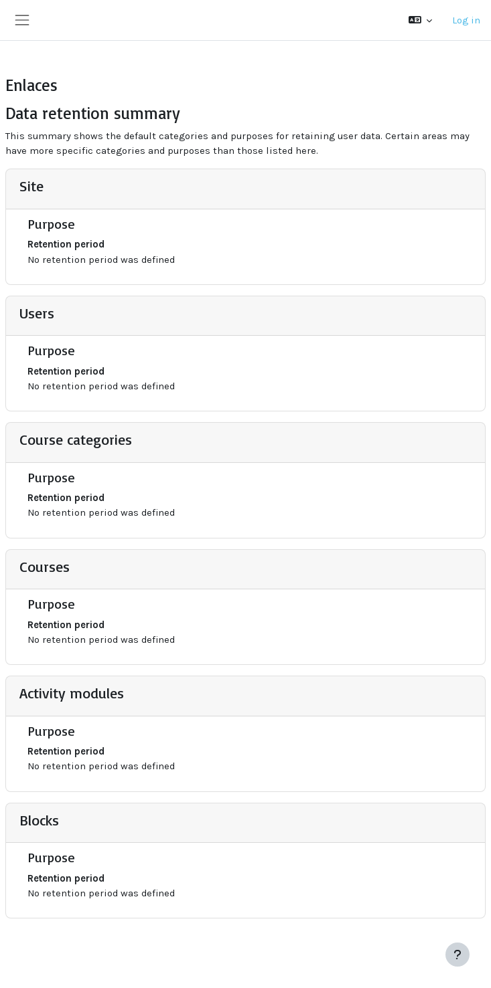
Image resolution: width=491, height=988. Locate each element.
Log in (466, 20)
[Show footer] (457, 955)
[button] (420, 20)
